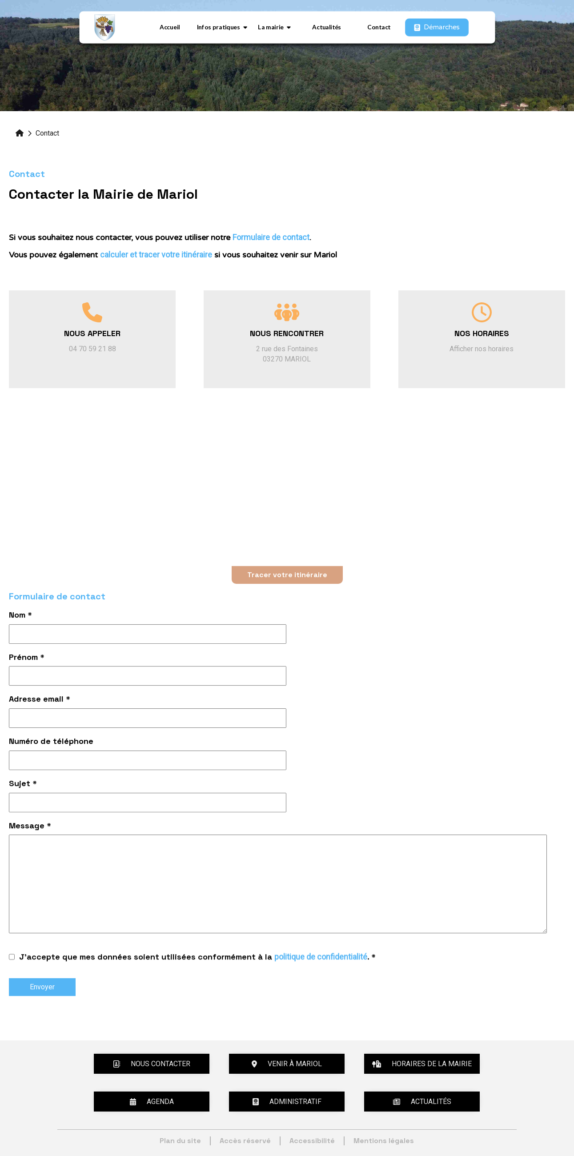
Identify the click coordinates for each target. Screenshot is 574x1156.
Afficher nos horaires (482, 349)
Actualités (326, 27)
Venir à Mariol (287, 1064)
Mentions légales (383, 1141)
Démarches (437, 27)
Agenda (152, 1101)
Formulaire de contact (271, 237)
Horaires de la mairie (422, 1064)
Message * (30, 826)
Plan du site (180, 1141)
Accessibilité (312, 1141)
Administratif (287, 1101)
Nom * (20, 616)
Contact (378, 27)
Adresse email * (39, 700)
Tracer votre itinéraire (287, 576)
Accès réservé (245, 1141)
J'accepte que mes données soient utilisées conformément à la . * (197, 959)
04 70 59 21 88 (92, 349)
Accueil (170, 27)
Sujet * (23, 785)
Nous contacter (151, 1064)
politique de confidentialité (320, 958)
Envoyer (42, 988)
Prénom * (26, 658)
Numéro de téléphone (51, 742)
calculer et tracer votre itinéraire (156, 254)
